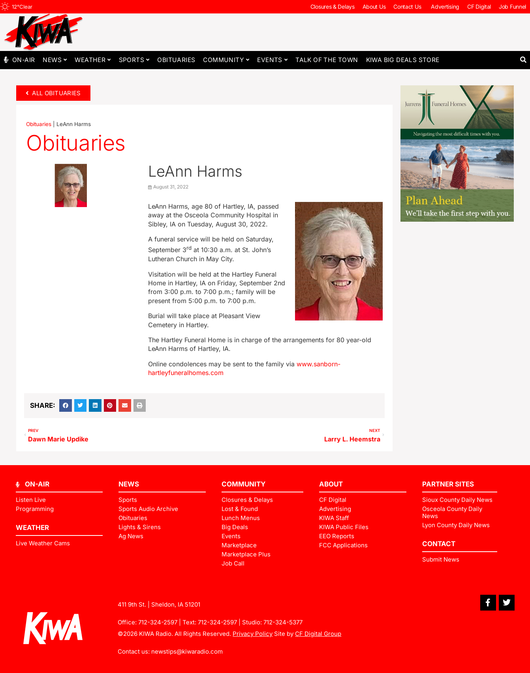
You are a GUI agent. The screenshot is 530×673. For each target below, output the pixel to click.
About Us (374, 6)
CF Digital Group (318, 633)
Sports (134, 59)
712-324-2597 (157, 622)
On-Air (23, 60)
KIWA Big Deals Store (403, 60)
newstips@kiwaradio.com (187, 651)
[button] (523, 60)
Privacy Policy (253, 633)
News (55, 59)
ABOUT (331, 484)
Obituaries (176, 60)
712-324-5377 (283, 622)
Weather (93, 59)
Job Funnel (512, 6)
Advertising (445, 6)
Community (226, 59)
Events (272, 59)
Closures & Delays (332, 6)
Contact (438, 544)
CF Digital (479, 6)
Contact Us (408, 7)
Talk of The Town (326, 60)
